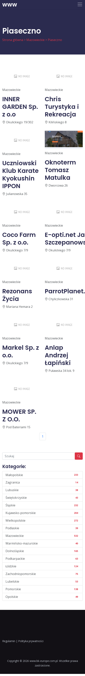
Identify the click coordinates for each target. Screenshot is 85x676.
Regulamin (8, 641)
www (9, 4)
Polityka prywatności (30, 641)
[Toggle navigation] (80, 4)
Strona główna (12, 40)
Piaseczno (55, 40)
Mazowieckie (35, 40)
